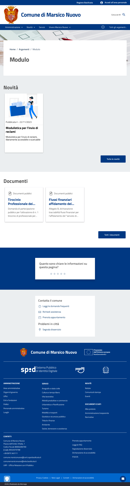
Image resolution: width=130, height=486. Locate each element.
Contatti (7, 436)
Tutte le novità (113, 159)
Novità (10, 87)
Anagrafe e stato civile (51, 388)
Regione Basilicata (85, 2)
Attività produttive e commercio (55, 400)
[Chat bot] (123, 479)
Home (13, 49)
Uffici (5, 396)
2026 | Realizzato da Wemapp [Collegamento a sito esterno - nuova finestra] (15, 484)
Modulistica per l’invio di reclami (22, 130)
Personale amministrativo (13, 408)
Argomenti (24, 49)
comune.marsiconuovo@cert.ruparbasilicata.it (22, 457)
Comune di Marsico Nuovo (51, 14)
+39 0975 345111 (10, 453)
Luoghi (6, 412)
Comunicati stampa (93, 392)
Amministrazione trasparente (97, 413)
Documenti (15, 181)
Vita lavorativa (48, 396)
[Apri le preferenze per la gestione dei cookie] (7, 479)
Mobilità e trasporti (49, 412)
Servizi (45, 383)
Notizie (88, 388)
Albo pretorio (90, 409)
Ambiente (46, 424)
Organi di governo (10, 392)
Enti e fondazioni (10, 400)
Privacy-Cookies (42, 477)
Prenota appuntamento (81, 440)
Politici (6, 404)
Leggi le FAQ (77, 444)
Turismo (45, 408)
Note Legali (56, 477)
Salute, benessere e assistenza (54, 428)
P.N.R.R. (75, 456)
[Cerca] (124, 14)
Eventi (87, 396)
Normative (89, 417)
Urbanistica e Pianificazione (53, 404)
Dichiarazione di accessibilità (83, 452)
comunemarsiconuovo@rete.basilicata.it (19, 461)
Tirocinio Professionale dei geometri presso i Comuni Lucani (20, 206)
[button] (113, 2)
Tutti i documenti (111, 234)
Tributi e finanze (48, 420)
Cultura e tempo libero (51, 392)
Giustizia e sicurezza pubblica (53, 416)
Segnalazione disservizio (82, 448)
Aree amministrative (11, 388)
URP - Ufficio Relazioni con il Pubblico (18, 465)
